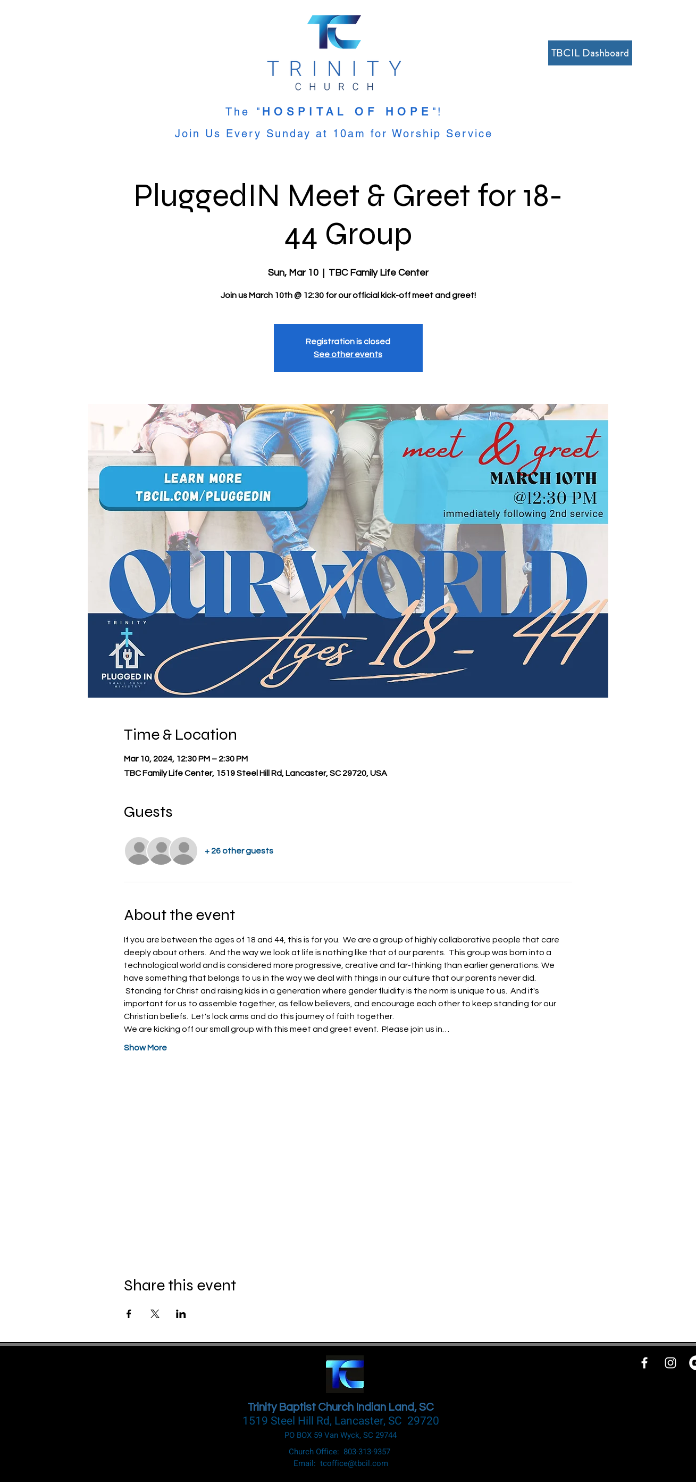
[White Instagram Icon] (670, 1362)
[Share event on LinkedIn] (181, 1314)
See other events (348, 354)
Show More (145, 1048)
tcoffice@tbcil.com (354, 1463)
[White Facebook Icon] (644, 1362)
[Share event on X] (155, 1314)
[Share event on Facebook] (129, 1314)
